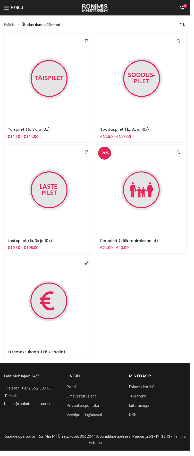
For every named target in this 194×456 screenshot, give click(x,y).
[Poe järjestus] (182, 24)
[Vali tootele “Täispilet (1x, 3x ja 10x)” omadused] (86, 40)
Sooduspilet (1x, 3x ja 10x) (125, 129)
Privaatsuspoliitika (82, 404)
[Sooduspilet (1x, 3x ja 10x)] (141, 78)
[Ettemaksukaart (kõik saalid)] (49, 301)
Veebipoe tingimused (84, 414)
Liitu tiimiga (139, 404)
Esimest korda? (142, 386)
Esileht (10, 24)
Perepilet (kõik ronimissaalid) (129, 240)
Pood (71, 386)
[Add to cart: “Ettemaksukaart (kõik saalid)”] (86, 262)
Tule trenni (138, 395)
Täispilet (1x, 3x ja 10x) (29, 129)
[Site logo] (95, 7)
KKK (133, 414)
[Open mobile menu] (13, 8)
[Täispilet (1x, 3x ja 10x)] (49, 78)
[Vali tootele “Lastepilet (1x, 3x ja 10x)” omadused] (86, 151)
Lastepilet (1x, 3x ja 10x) (30, 240)
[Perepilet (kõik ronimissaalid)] (141, 190)
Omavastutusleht (81, 395)
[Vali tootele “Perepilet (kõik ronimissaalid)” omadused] (179, 151)
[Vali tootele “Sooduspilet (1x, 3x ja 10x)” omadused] (179, 40)
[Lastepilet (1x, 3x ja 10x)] (49, 190)
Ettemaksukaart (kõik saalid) (38, 351)
